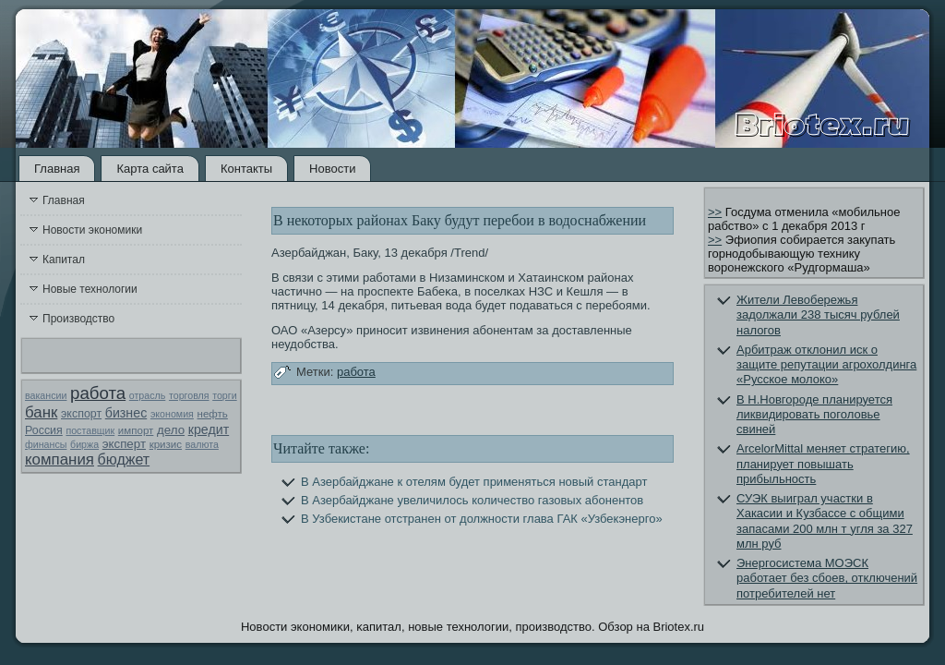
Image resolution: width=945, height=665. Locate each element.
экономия (172, 413)
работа (98, 393)
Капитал (63, 259)
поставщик (90, 430)
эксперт (124, 444)
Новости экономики (92, 230)
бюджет (124, 459)
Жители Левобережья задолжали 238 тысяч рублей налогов (818, 315)
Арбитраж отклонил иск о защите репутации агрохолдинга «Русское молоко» (826, 365)
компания (59, 459)
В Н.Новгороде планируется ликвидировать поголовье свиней (814, 415)
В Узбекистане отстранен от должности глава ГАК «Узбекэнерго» (482, 519)
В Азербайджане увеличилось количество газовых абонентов (472, 500)
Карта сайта (149, 168)
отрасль (147, 395)
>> (715, 212)
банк (41, 412)
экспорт (81, 413)
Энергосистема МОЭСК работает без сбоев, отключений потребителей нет (826, 578)
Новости (332, 168)
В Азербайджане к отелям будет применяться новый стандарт (474, 482)
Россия (44, 430)
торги (224, 395)
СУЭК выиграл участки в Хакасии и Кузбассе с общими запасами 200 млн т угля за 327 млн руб (824, 520)
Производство (78, 318)
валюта (202, 444)
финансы (45, 444)
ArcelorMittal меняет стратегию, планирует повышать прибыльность (823, 463)
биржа (84, 444)
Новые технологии (90, 289)
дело (171, 430)
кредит (208, 429)
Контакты (246, 168)
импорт (136, 430)
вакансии (45, 395)
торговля (189, 395)
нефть (212, 413)
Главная (56, 168)
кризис (166, 444)
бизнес (126, 412)
